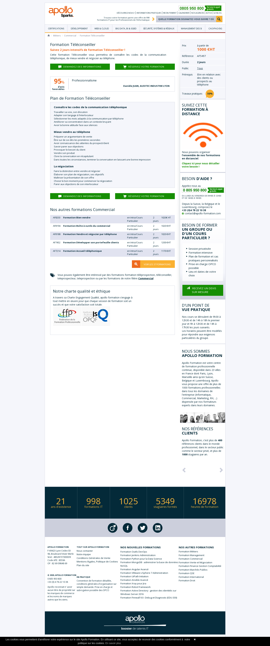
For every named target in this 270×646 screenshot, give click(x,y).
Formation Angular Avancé (134, 569)
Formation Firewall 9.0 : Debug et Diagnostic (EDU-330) (148, 597)
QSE (192, 573)
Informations (149, 12)
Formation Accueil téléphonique (82, 250)
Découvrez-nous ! (126, 12)
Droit (192, 580)
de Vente (93, 558)
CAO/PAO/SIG (215, 28)
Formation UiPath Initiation (134, 576)
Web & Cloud (101, 28)
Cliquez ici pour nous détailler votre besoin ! (200, 165)
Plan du (83, 565)
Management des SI (191, 28)
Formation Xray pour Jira (133, 583)
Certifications (56, 28)
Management (197, 555)
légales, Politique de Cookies (97, 561)
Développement (79, 28)
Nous (85, 550)
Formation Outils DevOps (133, 551)
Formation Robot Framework (135, 587)
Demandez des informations (79, 66)
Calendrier (183, 12)
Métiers (57, 35)
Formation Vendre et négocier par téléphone (90, 234)
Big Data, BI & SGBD (126, 28)
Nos (197, 12)
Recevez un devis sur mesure (200, 289)
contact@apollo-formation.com (201, 213)
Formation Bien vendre (76, 217)
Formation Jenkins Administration (138, 555)
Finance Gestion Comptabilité (205, 566)
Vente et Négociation (201, 562)
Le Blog (218, 12)
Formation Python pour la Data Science (141, 558)
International (197, 577)
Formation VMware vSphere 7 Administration (144, 572)
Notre (84, 554)
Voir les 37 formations (151, 264)
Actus (209, 12)
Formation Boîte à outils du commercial (86, 225)
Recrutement (170, 12)
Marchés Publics (198, 569)
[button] (183, 469)
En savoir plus (113, 643)
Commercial (70, 35)
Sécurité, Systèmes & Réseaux (158, 28)
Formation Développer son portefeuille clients (91, 242)
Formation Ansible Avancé (134, 580)
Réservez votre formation (143, 66)
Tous (200, 68)
